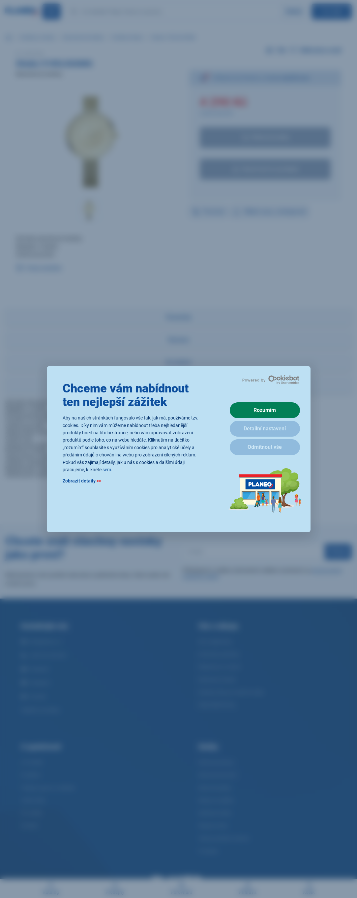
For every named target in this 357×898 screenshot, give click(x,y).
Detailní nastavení (265, 428)
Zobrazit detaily (82, 480)
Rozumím (264, 410)
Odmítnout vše (265, 447)
